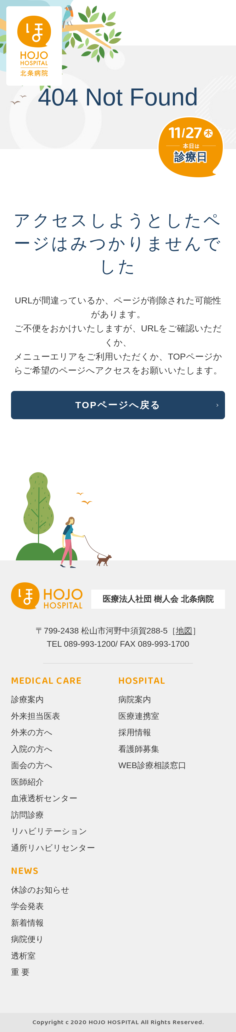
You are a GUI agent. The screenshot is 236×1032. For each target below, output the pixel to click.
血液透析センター (44, 798)
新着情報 (27, 923)
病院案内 (134, 699)
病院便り (27, 939)
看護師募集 (138, 749)
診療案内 (27, 699)
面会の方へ (32, 765)
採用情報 (134, 732)
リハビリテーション (49, 831)
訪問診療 (27, 815)
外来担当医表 (35, 716)
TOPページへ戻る (117, 405)
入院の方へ (32, 749)
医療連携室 (138, 716)
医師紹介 (27, 782)
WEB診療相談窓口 (152, 765)
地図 (184, 630)
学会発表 (27, 906)
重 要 (20, 972)
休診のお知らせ (40, 890)
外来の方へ (32, 732)
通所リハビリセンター (53, 848)
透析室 (23, 955)
